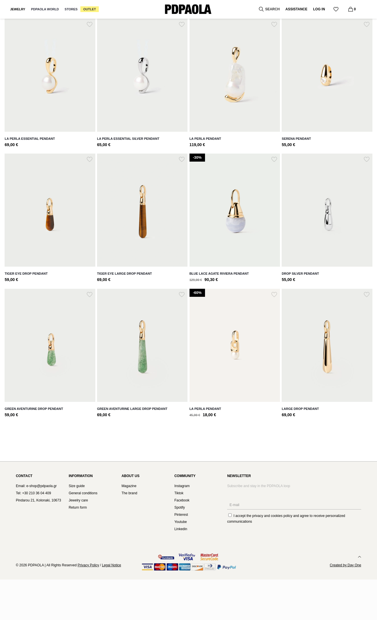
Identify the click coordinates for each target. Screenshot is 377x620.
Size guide (77, 486)
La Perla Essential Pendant (30, 138)
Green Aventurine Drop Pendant (34, 408)
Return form (78, 507)
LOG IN (319, 9)
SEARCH (269, 9)
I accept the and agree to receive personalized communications (286, 518)
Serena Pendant (296, 138)
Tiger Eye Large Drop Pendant (124, 273)
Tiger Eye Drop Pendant (26, 273)
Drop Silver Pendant (300, 273)
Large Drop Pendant (300, 408)
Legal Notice (111, 565)
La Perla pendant (205, 408)
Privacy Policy (88, 565)
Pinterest (181, 515)
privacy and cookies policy (272, 516)
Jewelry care (78, 500)
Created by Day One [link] (345, 565)
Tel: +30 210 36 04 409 (33, 493)
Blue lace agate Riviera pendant (219, 273)
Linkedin (180, 529)
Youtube (180, 522)
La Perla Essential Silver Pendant (128, 138)
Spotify (179, 507)
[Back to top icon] (359, 557)
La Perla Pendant (205, 138)
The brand (129, 493)
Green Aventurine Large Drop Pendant (132, 408)
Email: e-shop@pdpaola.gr (36, 486)
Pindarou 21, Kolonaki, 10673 (38, 500)
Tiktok (178, 493)
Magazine (128, 486)
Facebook (182, 500)
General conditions (83, 493)
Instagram (182, 486)
